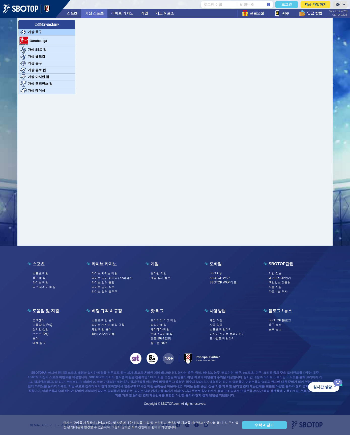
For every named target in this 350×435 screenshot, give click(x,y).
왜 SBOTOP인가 (280, 278)
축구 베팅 (39, 278)
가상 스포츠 (94, 13)
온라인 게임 (158, 273)
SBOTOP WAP (220, 278)
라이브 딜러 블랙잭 (105, 291)
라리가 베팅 (158, 325)
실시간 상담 (40, 329)
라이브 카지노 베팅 (105, 273)
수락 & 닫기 (264, 425)
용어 (36, 338)
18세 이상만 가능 (103, 334)
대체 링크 (39, 343)
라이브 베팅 (40, 282)
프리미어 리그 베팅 (164, 320)
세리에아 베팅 (160, 329)
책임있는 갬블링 (279, 282)
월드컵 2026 (159, 343)
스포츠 (72, 13)
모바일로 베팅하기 (222, 338)
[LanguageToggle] (340, 4)
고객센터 (39, 320)
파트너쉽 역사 (278, 291)
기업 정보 (275, 273)
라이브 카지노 (122, 13)
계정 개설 (216, 320)
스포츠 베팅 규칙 (103, 320)
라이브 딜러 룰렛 (103, 282)
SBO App (216, 273)
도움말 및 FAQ (42, 325)
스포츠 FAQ (40, 334)
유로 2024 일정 (161, 338)
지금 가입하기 (315, 4)
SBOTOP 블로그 (280, 320)
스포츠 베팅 (40, 273)
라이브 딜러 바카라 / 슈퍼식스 (112, 278)
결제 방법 (208, 395)
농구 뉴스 (275, 329)
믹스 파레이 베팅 (44, 287)
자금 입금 (216, 325)
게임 (144, 13)
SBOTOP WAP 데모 (223, 282)
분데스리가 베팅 (161, 334)
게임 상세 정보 (160, 278)
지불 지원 (275, 287)
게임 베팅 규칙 (101, 329)
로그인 (286, 4)
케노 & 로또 (165, 13)
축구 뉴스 (275, 325)
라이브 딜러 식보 (103, 287)
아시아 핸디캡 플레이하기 (227, 334)
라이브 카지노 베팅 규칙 (108, 325)
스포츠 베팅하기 (220, 329)
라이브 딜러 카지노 (147, 391)
